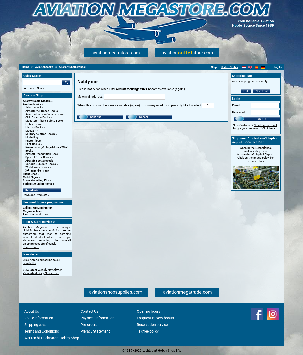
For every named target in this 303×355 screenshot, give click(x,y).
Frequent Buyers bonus (155, 318)
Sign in (261, 118)
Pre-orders (89, 325)
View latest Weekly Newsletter (42, 270)
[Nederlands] (244, 67)
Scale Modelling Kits (36, 180)
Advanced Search (35, 88)
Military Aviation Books (40, 134)
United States (229, 67)
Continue (95, 117)
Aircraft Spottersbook (39, 160)
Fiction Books (34, 124)
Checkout (262, 91)
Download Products (35, 195)
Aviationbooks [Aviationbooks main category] (34, 107)
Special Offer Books (38, 157)
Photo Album (33, 140)
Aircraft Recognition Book (41, 154)
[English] (250, 67)
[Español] (256, 67)
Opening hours (148, 311)
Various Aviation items (37, 184)
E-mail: (236, 105)
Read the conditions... (36, 214)
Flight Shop (30, 174)
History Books (34, 127)
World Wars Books (37, 167)
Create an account (265, 125)
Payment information (97, 318)
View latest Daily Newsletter (41, 273)
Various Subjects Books (40, 164)
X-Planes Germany (37, 170)
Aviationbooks (32, 104)
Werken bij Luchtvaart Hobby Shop (51, 338)
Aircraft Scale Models (37, 101)
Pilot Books (32, 144)
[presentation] (99, 136)
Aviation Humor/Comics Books (45, 114)
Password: (238, 112)
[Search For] (42, 82)
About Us (31, 311)
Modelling (31, 137)
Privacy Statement (95, 331)
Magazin (30, 130)
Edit (245, 91)
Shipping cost (35, 325)
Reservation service (152, 325)
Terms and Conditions (41, 331)
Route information (38, 318)
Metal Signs (30, 177)
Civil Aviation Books (37, 117)
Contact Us (89, 311)
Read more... (31, 247)
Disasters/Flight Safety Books (44, 121)
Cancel (143, 117)
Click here (268, 128)
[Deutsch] (263, 67)
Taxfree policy (148, 331)
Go (66, 82)
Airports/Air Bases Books (41, 111)
